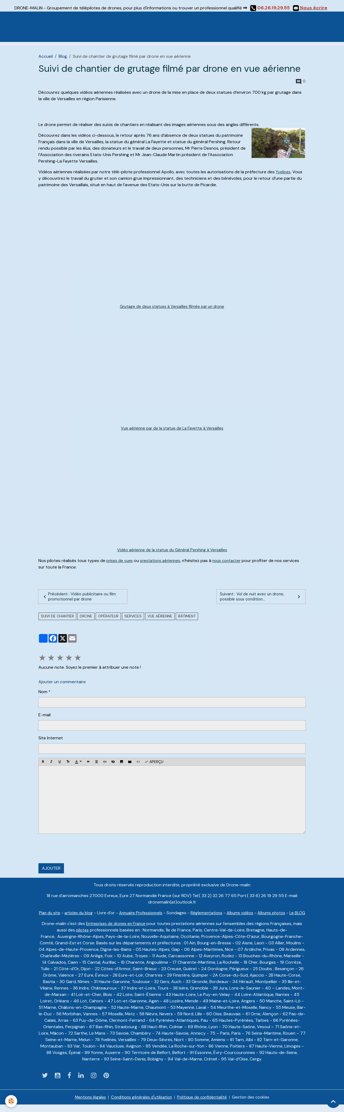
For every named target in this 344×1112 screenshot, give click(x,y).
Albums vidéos (251, 913)
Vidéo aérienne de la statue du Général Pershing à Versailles (172, 550)
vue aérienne (160, 616)
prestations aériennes (163, 560)
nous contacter (232, 560)
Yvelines (283, 172)
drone (86, 616)
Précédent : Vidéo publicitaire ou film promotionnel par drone (81, 596)
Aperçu (154, 762)
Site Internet (50, 739)
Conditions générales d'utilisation (139, 1104)
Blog (63, 56)
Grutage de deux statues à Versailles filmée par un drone (172, 306)
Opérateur (108, 616)
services (133, 616)
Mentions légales (85, 1104)
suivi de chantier (57, 616)
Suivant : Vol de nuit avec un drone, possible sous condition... (261, 596)
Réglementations (216, 913)
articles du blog (83, 913)
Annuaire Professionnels (147, 913)
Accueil (45, 56)
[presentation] (79, 849)
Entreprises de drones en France (116, 931)
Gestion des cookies (255, 1104)
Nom (42, 692)
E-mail (44, 715)
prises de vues (120, 560)
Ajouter (51, 869)
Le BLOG (172, 920)
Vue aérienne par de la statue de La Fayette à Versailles (172, 428)
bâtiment (187, 616)
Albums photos (285, 913)
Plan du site (52, 913)
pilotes (82, 937)
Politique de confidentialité (203, 1104)
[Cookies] (11, 1101)
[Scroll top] (333, 1101)
